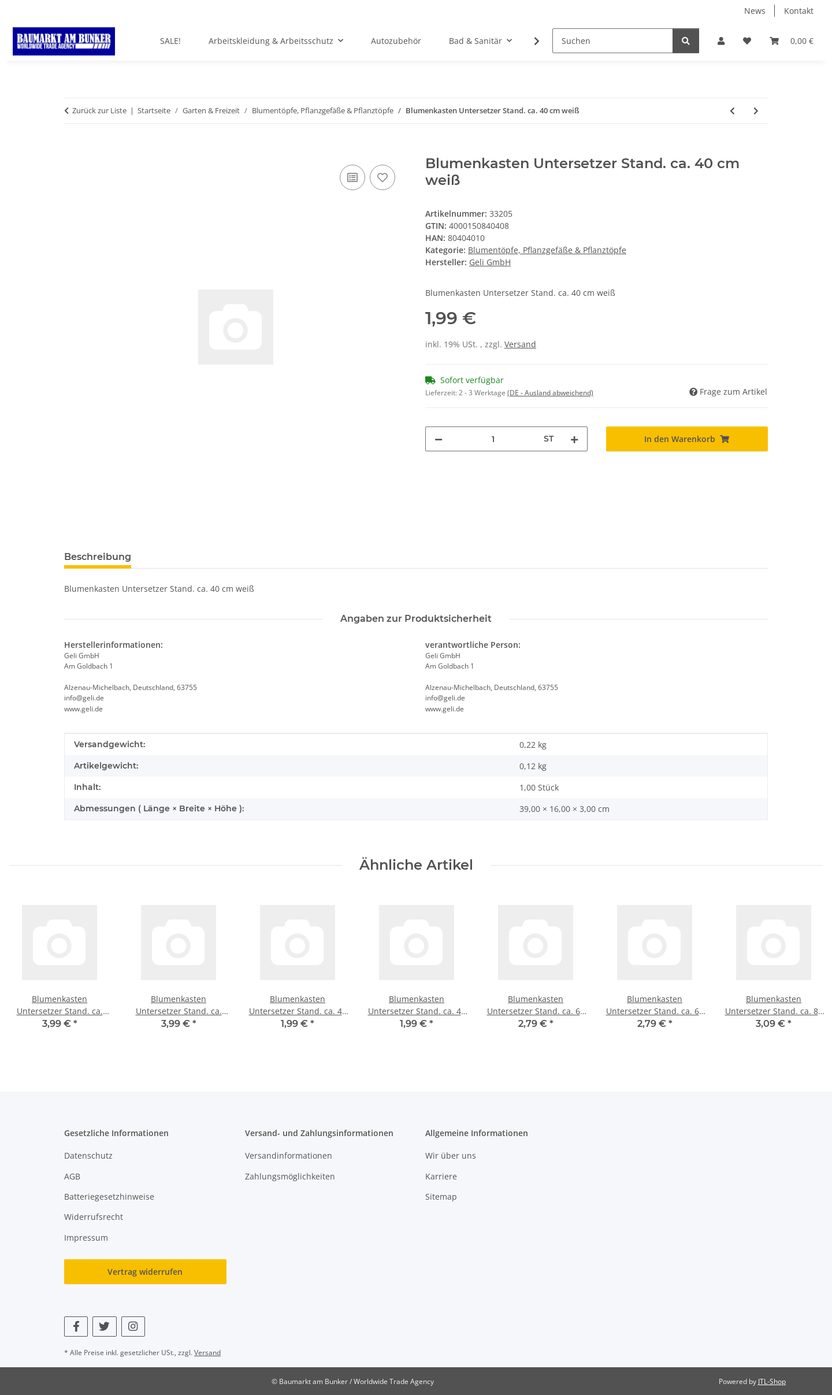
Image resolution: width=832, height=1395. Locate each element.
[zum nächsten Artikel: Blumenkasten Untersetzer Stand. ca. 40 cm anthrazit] (756, 110)
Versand (520, 344)
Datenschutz (88, 1155)
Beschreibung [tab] (97, 556)
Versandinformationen (288, 1155)
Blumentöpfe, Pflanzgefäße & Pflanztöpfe (547, 249)
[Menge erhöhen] (574, 439)
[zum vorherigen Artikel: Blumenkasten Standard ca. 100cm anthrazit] (732, 110)
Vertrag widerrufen (145, 1271)
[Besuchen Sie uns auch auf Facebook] (76, 1326)
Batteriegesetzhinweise (109, 1196)
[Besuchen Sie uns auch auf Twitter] (104, 1326)
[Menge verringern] (438, 439)
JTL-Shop (772, 1381)
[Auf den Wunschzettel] (382, 177)
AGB (72, 1176)
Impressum (86, 1237)
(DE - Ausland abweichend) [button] (550, 393)
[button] (721, 41)
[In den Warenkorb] (73, 149)
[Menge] (493, 439)
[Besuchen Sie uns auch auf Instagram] (133, 1326)
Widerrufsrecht (93, 1216)
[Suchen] (612, 40)
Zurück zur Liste (99, 110)
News (755, 10)
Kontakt (799, 10)
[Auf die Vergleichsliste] (352, 177)
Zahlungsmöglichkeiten (290, 1176)
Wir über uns (450, 1155)
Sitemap (441, 1196)
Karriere (441, 1176)
